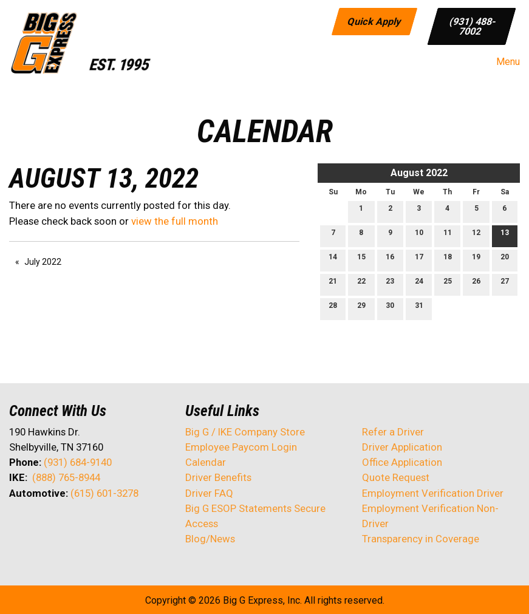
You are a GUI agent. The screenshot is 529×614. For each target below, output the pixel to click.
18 (447, 260)
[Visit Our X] (38, 525)
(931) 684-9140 (78, 462)
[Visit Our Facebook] (19, 525)
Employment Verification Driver (432, 493)
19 (476, 260)
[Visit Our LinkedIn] (57, 525)
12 (476, 235)
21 (333, 284)
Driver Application (402, 447)
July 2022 (42, 262)
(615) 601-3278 (104, 493)
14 (333, 260)
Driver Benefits (219, 477)
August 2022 (419, 173)
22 (361, 284)
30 (390, 308)
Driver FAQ (209, 493)
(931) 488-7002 (472, 25)
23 (390, 284)
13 (504, 235)
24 (419, 284)
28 (333, 308)
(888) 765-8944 (66, 477)
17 (419, 260)
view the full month (174, 221)
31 (419, 308)
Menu (502, 62)
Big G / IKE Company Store (245, 432)
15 (361, 260)
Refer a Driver (393, 432)
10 (419, 235)
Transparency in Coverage (420, 539)
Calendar (205, 462)
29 (361, 308)
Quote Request (395, 477)
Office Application (403, 462)
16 (390, 260)
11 (447, 235)
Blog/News (210, 539)
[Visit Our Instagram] (96, 525)
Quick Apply (374, 21)
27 (504, 284)
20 (504, 260)
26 (476, 284)
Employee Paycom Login (241, 447)
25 (447, 284)
